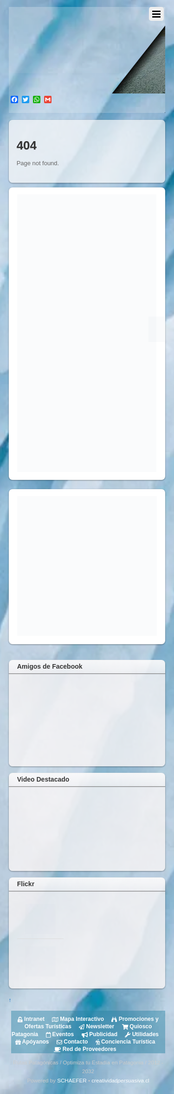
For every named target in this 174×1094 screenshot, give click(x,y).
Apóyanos (32, 1041)
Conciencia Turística (124, 1041)
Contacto (71, 1041)
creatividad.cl (120, 1080)
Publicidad (98, 1034)
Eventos (59, 1034)
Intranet (31, 1019)
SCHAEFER (71, 1080)
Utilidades (141, 1034)
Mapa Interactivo (77, 1019)
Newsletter (95, 1026)
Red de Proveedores (85, 1049)
